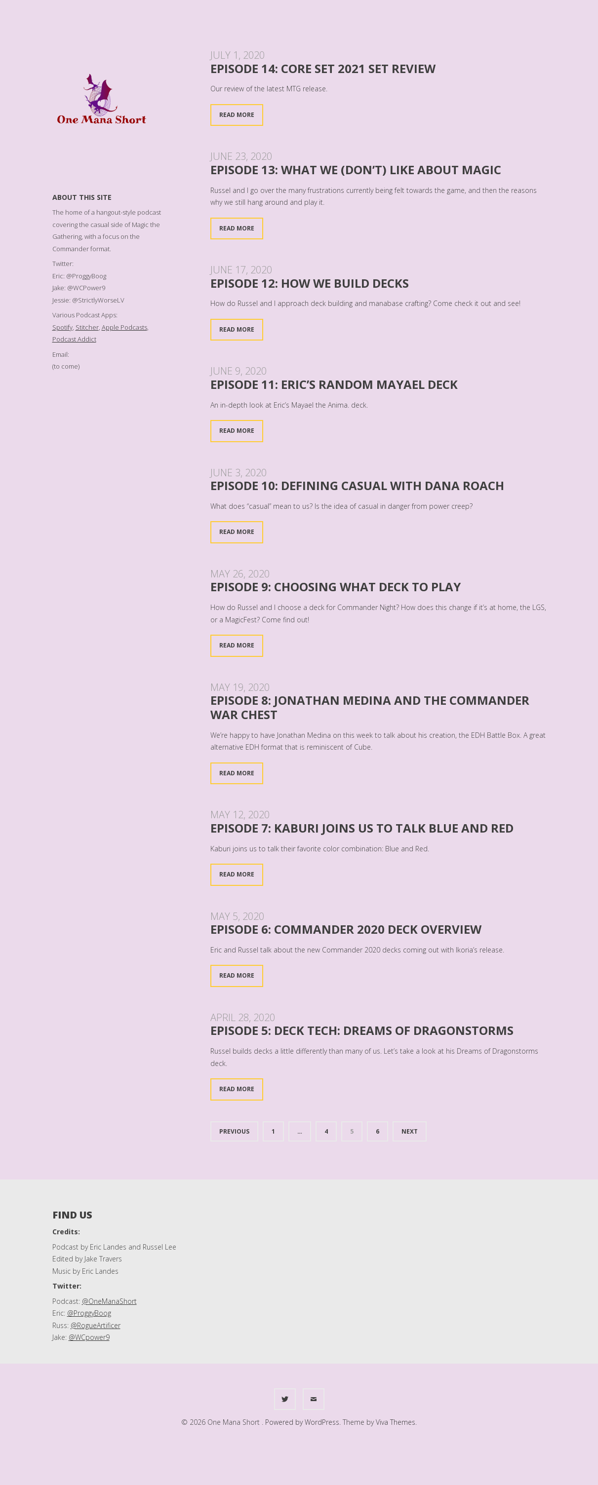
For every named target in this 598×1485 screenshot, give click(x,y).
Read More (236, 115)
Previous (234, 1131)
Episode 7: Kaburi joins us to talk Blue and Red (362, 828)
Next (409, 1131)
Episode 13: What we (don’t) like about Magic (355, 169)
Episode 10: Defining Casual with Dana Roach (357, 485)
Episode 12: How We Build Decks (309, 283)
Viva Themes (395, 1422)
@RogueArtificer (95, 1325)
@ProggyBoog (89, 1313)
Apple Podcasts (124, 327)
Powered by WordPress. (304, 1422)
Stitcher (87, 327)
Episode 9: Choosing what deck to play (335, 586)
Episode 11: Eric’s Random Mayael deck (334, 384)
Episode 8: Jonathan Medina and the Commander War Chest (369, 707)
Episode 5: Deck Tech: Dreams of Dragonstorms (362, 1030)
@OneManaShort (109, 1301)
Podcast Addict (74, 339)
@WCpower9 (89, 1337)
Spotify (62, 327)
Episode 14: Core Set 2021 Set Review (323, 68)
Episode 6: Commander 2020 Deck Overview (345, 929)
